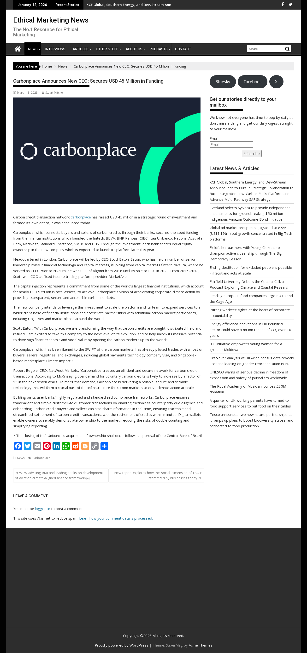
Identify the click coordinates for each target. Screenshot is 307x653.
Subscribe (252, 153)
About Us (134, 49)
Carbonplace (81, 217)
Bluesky (222, 81)
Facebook (253, 81)
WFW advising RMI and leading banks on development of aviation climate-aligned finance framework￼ (59, 475)
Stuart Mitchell (53, 93)
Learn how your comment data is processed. (116, 518)
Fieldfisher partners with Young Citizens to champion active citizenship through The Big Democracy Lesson (246, 253)
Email (214, 138)
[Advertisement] (58, 583)
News (33, 49)
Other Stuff (107, 49)
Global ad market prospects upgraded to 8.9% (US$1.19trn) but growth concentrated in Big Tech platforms (251, 233)
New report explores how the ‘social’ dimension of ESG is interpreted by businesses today (158, 475)
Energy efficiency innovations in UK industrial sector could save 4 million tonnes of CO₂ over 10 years (250, 329)
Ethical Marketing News (51, 20)
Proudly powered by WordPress (121, 645)
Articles (81, 49)
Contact (183, 49)
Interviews (55, 49)
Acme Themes (201, 645)
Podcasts (159, 49)
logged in (42, 508)
